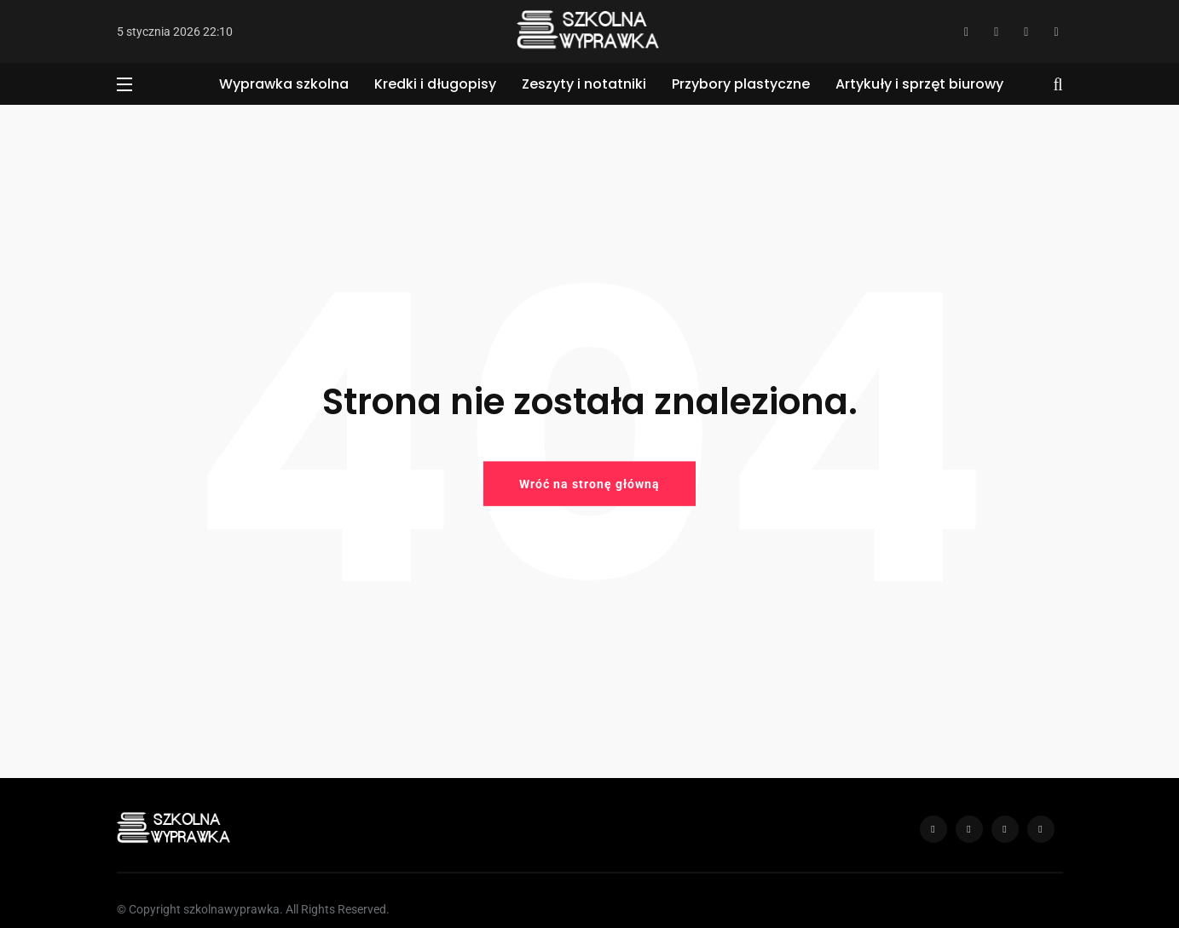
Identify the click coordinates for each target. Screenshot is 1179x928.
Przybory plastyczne (741, 84)
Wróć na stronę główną (589, 483)
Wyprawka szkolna (284, 84)
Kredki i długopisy (435, 84)
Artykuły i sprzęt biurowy (919, 84)
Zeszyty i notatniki (584, 84)
